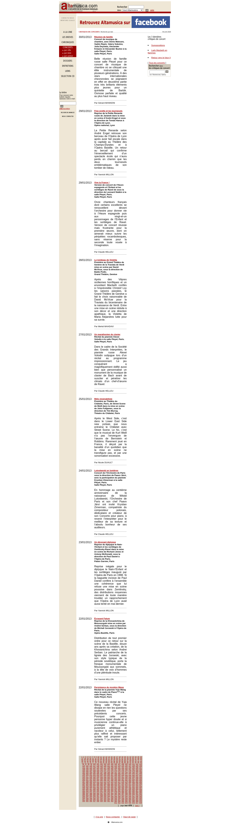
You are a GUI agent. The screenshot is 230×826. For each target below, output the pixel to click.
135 (98, 767)
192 (119, 773)
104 (108, 764)
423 (94, 797)
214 (137, 774)
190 (112, 773)
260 (119, 780)
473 (122, 803)
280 (130, 782)
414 (122, 796)
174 (115, 771)
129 (137, 766)
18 (120, 757)
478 (140, 803)
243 (119, 778)
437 (83, 799)
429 (115, 797)
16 (114, 757)
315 (133, 785)
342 (108, 789)
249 (140, 778)
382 (130, 792)
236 (94, 778)
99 (91, 764)
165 (83, 771)
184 (90, 773)
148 (83, 769)
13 (106, 757)
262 (126, 780)
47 (136, 759)
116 (90, 766)
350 (137, 789)
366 (133, 790)
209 (119, 774)
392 (105, 794)
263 (130, 780)
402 (140, 794)
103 (105, 764)
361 (115, 790)
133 (90, 767)
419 (140, 796)
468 (133, 801)
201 (90, 774)
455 (87, 801)
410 (108, 796)
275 (112, 782)
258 (112, 780)
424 (98, 797)
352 (83, 790)
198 (140, 773)
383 (133, 792)
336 (87, 789)
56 (98, 760)
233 (83, 778)
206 (108, 774)
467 (130, 801)
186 (98, 773)
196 (133, 773)
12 (103, 757)
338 (94, 789)
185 (94, 773)
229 (130, 776)
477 (137, 803)
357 (101, 790)
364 (126, 790)
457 (94, 801)
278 (122, 782)
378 (115, 792)
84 (112, 762)
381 (126, 792)
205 (105, 774)
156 (112, 769)
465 (122, 801)
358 (105, 790)
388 (90, 794)
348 (130, 789)
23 (133, 757)
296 (126, 783)
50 (82, 760)
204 (101, 774)
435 (137, 797)
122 (112, 766)
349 (133, 789)
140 (115, 767)
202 (94, 774)
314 (130, 785)
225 (115, 776)
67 (128, 760)
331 (130, 787)
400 (133, 794)
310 (115, 785)
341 (105, 789)
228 (126, 776)
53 (90, 760)
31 (93, 759)
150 (90, 769)
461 (108, 801)
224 (112, 776)
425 (101, 797)
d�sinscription (64, 109)
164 (140, 769)
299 (137, 783)
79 (98, 762)
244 (122, 778)
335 (83, 789)
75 (87, 762)
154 (105, 769)
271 (98, 782)
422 (90, 797)
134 (94, 767)
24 (136, 757)
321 (94, 787)
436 (140, 797)
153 (101, 769)
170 (101, 771)
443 (105, 799)
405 (90, 796)
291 (108, 783)
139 (112, 767)
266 (140, 780)
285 (87, 783)
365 (130, 790)
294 (119, 783)
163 (137, 769)
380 (122, 792)
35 (103, 759)
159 (122, 769)
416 (130, 796)
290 (105, 783)
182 (83, 773)
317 (140, 785)
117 (94, 766)
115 (87, 766)
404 (87, 796)
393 (108, 794)
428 (112, 797)
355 (94, 790)
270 (94, 782)
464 (119, 801)
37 (109, 759)
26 (141, 757)
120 (105, 766)
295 (122, 783)
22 (130, 757)
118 (98, 766)
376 (108, 792)
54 (93, 760)
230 (133, 776)
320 (90, 787)
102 (101, 764)
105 (112, 764)
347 (126, 789)
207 (112, 774)
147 (140, 767)
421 (87, 797)
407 (98, 796)
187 (101, 773)
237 (98, 778)
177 (126, 771)
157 (115, 769)
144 (130, 767)
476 (133, 803)
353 (87, 790)
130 (140, 766)
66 (125, 760)
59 (106, 760)
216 (83, 776)
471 (115, 803)
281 (133, 782)
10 (98, 757)
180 (137, 771)
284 (83, 783)
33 (98, 759)
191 (115, 773)
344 (115, 789)
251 (87, 780)
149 (87, 769)
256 (105, 780)
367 (137, 790)
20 (125, 757)
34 (101, 759)
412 (115, 796)
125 (122, 766)
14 (109, 757)
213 (133, 774)
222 (105, 776)
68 (130, 760)
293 (115, 783)
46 (133, 759)
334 (140, 787)
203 (98, 774)
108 (122, 764)
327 (115, 787)
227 (122, 776)
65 (122, 760)
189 (108, 773)
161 (130, 769)
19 (122, 757)
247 (133, 778)
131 (83, 767)
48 (138, 759)
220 (98, 776)
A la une (99, 817)
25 (138, 757)
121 (108, 766)
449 (126, 799)
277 (119, 782)
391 (101, 794)
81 (103, 762)
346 (122, 789)
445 (112, 799)
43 (125, 759)
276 (115, 782)
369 (83, 792)
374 (101, 792)
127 (130, 766)
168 (94, 771)
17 (117, 757)
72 (141, 760)
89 (125, 762)
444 (108, 799)
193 (122, 773)
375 (105, 792)
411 (112, 796)
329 (122, 787)
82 (106, 762)
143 (126, 767)
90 (128, 762)
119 (101, 766)
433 (130, 797)
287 (94, 783)
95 (141, 762)
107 (119, 764)
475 (130, 803)
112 (137, 764)
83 (109, 762)
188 (105, 773)
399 (130, 794)
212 (130, 774)
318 (83, 787)
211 (126, 774)
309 (112, 785)
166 (87, 771)
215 (140, 774)
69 (133, 760)
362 (119, 790)
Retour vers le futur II (161, 57)
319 (87, 787)
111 (133, 764)
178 (130, 771)
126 (126, 766)
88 (122, 762)
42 (122, 759)
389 (94, 794)
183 (87, 773)
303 (90, 785)
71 (138, 760)
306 (101, 785)
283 (140, 782)
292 (112, 783)
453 (140, 799)
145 (133, 767)
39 (114, 759)
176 (122, 771)
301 (83, 785)
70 (136, 760)
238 (101, 778)
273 (105, 782)
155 (108, 769)
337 (90, 789)
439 (90, 799)
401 (137, 794)
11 (101, 757)
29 (87, 759)
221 (101, 776)
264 (133, 780)
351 (140, 789)
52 (87, 760)
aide (152, 10)
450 (130, 799)
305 (98, 785)
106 (115, 764)
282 (137, 782)
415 (126, 796)
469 (137, 801)
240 (108, 778)
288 (98, 783)
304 (94, 785)
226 (119, 776)
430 (119, 797)
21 (128, 757)
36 (106, 759)
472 (119, 803)
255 (101, 780)
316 (137, 785)
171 (105, 771)
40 (117, 759)
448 (122, 799)
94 (138, 762)
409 (105, 796)
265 (137, 780)
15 (112, 757)
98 (88, 764)
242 (115, 778)
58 (103, 760)
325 (108, 787)
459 (101, 801)
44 (128, 759)
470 (140, 801)
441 (98, 799)
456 (90, 801)
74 (85, 762)
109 (126, 764)
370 (87, 792)
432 (126, 797)
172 (108, 771)
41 (120, 759)
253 (94, 780)
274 (108, 782)
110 (130, 764)
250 (83, 780)
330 (126, 787)
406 (94, 796)
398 (126, 794)
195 (130, 773)
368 (140, 790)
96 (83, 764)
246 (130, 778)
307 (105, 785)
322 (98, 787)
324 (105, 787)
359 (108, 790)
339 (98, 789)
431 (122, 797)
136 (101, 767)
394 (112, 794)
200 (87, 774)
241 (112, 778)
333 (137, 787)
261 (122, 780)
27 (82, 759)
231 (137, 776)
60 (109, 760)
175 (119, 771)
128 (133, 766)
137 (105, 767)
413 (119, 796)
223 (108, 776)
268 (87, 782)
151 (94, 769)
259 (115, 780)
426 (105, 797)
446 (115, 799)
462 (112, 801)
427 (108, 797)
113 (140, 764)
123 (115, 766)
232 (140, 776)
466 (126, 801)
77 (93, 762)
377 (112, 792)
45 (130, 759)
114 (83, 766)
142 (122, 767)
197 (137, 773)
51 (85, 760)
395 (115, 794)
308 (108, 785)
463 (115, 801)
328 (119, 787)
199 (83, 774)
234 (87, 778)
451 (133, 799)
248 (137, 778)
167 (90, 771)
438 (87, 799)
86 (117, 762)
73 (82, 762)
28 (85, 759)
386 (83, 794)
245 (126, 778)
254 (98, 780)
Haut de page (129, 817)
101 (98, 764)
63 (117, 760)
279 (126, 782)
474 (126, 803)
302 (87, 785)
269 (90, 782)
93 (136, 762)
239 (105, 778)
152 (98, 769)
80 (101, 762)
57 (101, 760)
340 (101, 789)
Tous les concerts (157, 63)
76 (90, 762)
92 (133, 762)
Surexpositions (158, 45)
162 (133, 769)
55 (95, 760)
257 (108, 780)
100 (94, 764)
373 (98, 792)
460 (105, 801)
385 (140, 792)
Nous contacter (113, 817)
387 (87, 794)
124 (119, 766)
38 (112, 759)
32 (95, 759)
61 (112, 760)
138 (108, 767)
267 (83, 782)
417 (133, 796)
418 (137, 796)
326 (112, 787)
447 (119, 799)
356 (98, 790)
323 (101, 787)
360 (112, 790)
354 (90, 790)
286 (90, 783)
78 (95, 762)
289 (101, 783)
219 (94, 776)
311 (119, 785)
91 (130, 762)
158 (119, 769)
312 (122, 785)
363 (122, 790)
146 (137, 767)
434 (133, 797)
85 (114, 762)
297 (130, 783)
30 (90, 759)
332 (133, 787)
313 (126, 785)
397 (122, 794)
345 (119, 789)
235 (90, 778)
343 (112, 789)
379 (119, 792)
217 (87, 776)
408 (101, 796)
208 (115, 774)
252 (90, 780)
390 (98, 794)
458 (98, 801)
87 (120, 762)
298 (133, 783)
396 (119, 794)
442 (101, 799)
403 (83, 796)
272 (101, 782)
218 (90, 776)
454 (83, 801)
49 (141, 759)
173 (112, 771)
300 (140, 783)
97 (86, 764)
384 (137, 792)
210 (122, 774)
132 (87, 767)
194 (126, 773)
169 (98, 771)
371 (90, 792)
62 (114, 760)
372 (94, 792)
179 (133, 771)
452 (137, 799)
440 (94, 799)
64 (120, 760)
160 (126, 769)
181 (140, 771)
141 (119, 767)
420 (83, 797)
